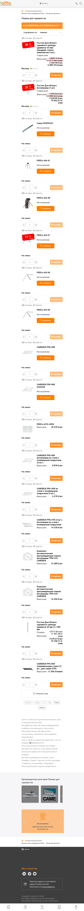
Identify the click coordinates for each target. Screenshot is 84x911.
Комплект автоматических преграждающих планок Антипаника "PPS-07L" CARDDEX (49, 591)
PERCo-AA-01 (43, 160)
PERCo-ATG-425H (45, 424)
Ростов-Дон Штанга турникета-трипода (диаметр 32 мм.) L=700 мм (48, 626)
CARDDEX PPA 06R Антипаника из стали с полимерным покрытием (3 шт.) (49, 459)
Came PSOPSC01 (45, 123)
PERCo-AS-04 (43, 272)
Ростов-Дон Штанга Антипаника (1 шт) (46, 86)
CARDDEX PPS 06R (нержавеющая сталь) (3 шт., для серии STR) (49, 666)
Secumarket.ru (48, 887)
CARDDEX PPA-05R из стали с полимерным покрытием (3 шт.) (47, 491)
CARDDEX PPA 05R (46, 347)
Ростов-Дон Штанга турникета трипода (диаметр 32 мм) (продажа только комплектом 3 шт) (46, 48)
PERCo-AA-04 (43, 198)
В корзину (56, 75)
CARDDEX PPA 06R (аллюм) (46, 385)
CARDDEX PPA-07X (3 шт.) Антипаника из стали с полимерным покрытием (49, 522)
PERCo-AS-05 (43, 310)
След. (57, 702)
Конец (42, 708)
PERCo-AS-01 (43, 235)
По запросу (45, 134)
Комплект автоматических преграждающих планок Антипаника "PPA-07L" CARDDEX (49, 556)
